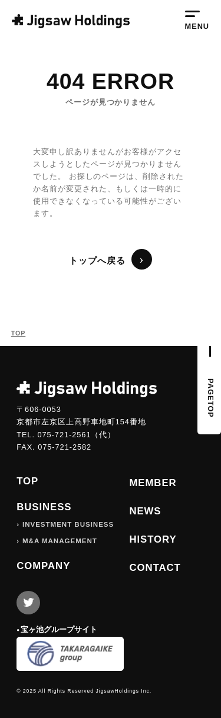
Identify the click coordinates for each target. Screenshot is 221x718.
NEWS (145, 511)
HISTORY (152, 539)
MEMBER (152, 482)
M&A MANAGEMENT (59, 540)
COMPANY (43, 565)
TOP (18, 333)
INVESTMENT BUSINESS (68, 524)
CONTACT (154, 567)
